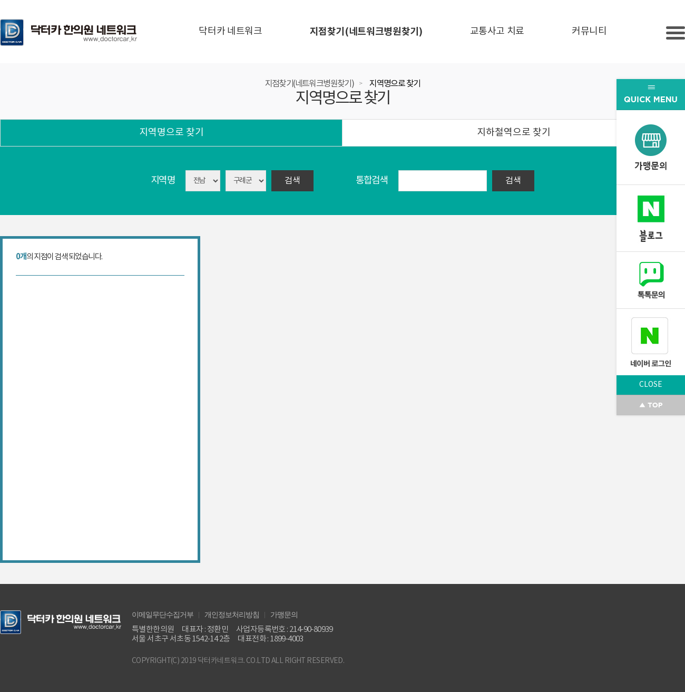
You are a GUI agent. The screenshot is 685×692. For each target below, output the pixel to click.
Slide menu (675, 33)
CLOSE (650, 385)
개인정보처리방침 (231, 614)
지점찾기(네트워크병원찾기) (366, 31)
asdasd (246, 180)
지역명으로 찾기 (394, 84)
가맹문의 (284, 614)
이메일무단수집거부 (162, 614)
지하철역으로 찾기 (514, 132)
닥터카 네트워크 (230, 31)
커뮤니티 (589, 31)
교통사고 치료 (497, 31)
